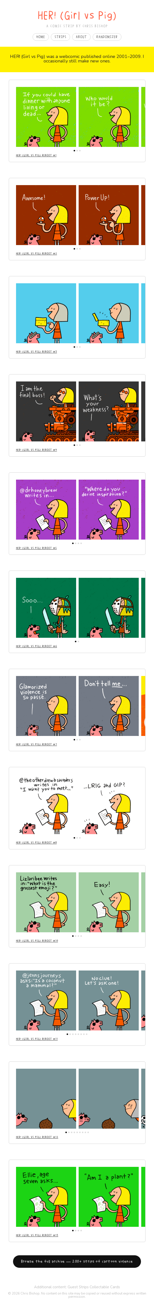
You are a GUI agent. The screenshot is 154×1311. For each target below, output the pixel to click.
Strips (60, 37)
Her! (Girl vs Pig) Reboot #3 (36, 351)
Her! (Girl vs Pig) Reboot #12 (37, 1137)
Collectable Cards (105, 1287)
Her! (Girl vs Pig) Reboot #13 (37, 1235)
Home (40, 37)
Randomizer (107, 37)
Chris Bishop (30, 1293)
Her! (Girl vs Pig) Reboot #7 (36, 744)
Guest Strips (78, 1287)
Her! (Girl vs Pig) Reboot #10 (37, 941)
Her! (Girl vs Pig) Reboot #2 (36, 253)
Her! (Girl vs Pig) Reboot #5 (36, 548)
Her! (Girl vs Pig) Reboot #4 (36, 450)
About (81, 37)
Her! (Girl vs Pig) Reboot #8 (36, 842)
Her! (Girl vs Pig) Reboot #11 (37, 1039)
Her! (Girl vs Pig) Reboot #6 (36, 646)
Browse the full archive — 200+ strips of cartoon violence (77, 1262)
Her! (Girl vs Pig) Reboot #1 (36, 155)
